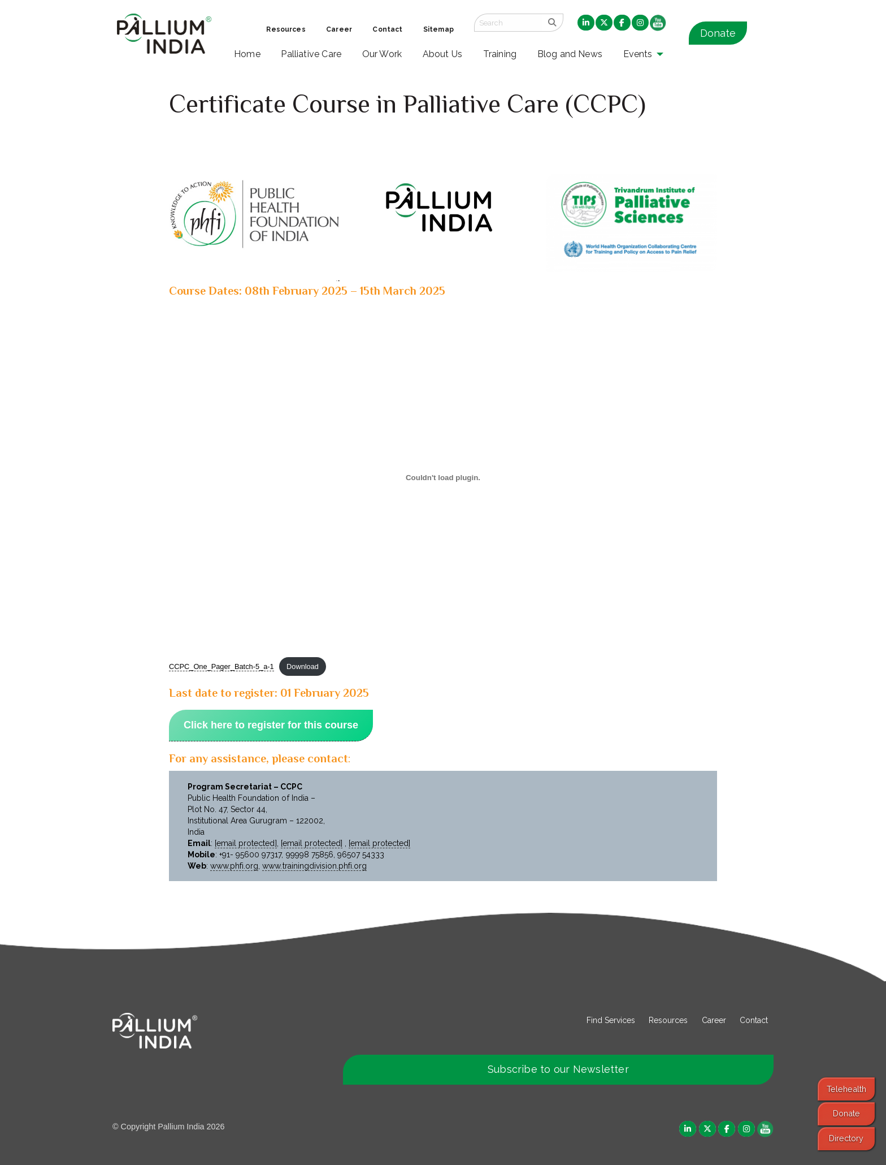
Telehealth (846, 1089)
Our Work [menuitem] (382, 54)
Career (714, 1020)
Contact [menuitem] (387, 29)
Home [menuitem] (247, 54)
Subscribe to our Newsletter (558, 1069)
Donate (718, 33)
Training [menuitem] (500, 54)
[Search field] (508, 23)
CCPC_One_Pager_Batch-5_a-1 (221, 666)
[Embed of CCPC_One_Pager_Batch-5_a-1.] (443, 477)
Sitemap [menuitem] (438, 29)
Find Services (611, 1020)
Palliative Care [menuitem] (311, 54)
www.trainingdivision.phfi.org (314, 865)
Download (302, 666)
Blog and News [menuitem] (569, 54)
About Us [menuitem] (443, 54)
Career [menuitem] (339, 29)
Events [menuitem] (638, 54)
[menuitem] (585, 23)
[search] (552, 23)
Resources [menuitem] (285, 29)
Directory (846, 1138)
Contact (754, 1020)
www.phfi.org (234, 865)
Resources (668, 1020)
